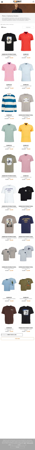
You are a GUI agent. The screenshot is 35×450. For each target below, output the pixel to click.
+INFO (25, 443)
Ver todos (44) (11, 334)
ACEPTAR (19, 444)
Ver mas (17, 338)
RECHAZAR (17, 447)
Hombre (4, 24)
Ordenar (28, 27)
